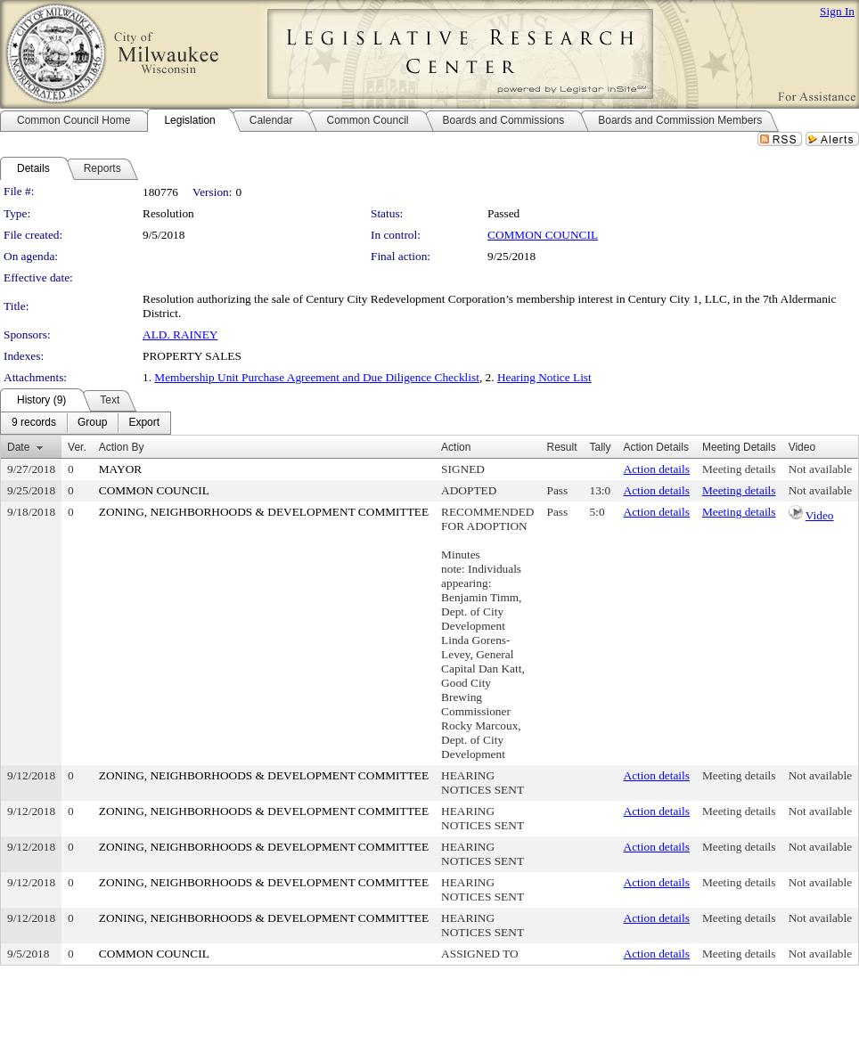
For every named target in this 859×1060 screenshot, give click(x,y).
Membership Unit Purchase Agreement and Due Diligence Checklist (316, 377)
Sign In (837, 11)
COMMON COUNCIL (542, 234)
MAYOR (120, 469)
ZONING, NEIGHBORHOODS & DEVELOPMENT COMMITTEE (264, 511)
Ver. (77, 447)
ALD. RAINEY (180, 334)
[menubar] (85, 423)
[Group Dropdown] (92, 423)
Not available (820, 469)
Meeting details (739, 469)
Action (455, 447)
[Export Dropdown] (144, 423)
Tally (600, 447)
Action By (121, 447)
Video (820, 515)
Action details (657, 469)
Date (18, 447)
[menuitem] (34, 423)
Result (562, 447)
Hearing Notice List (544, 377)
